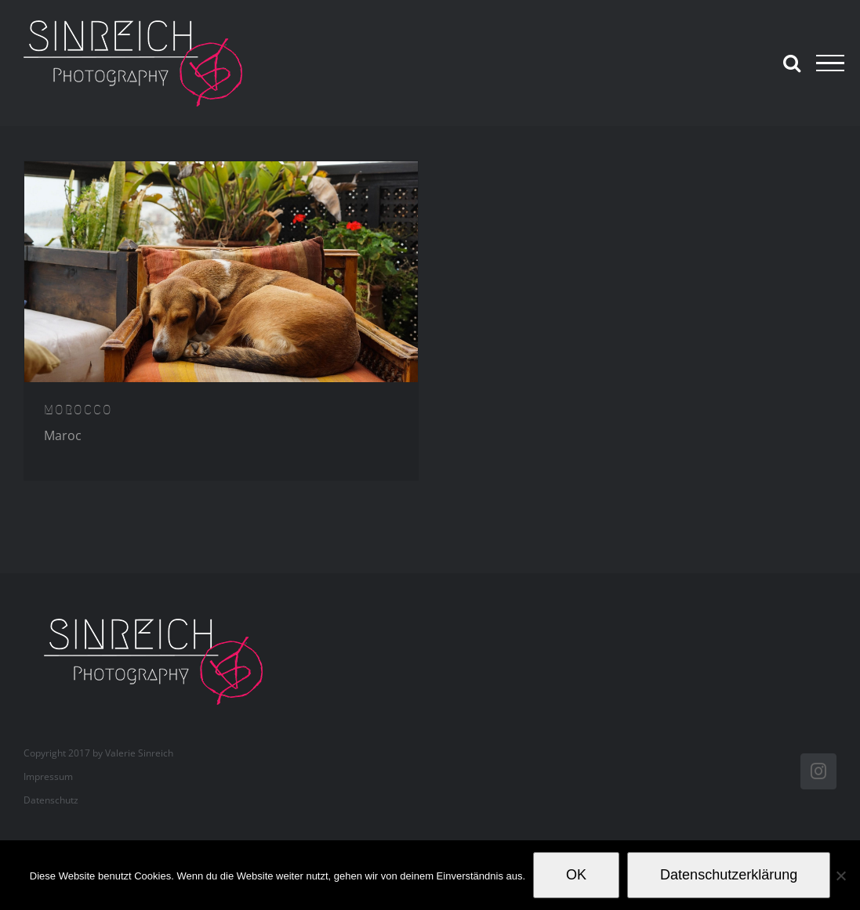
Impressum (48, 776)
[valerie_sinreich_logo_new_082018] (161, 620)
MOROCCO (78, 410)
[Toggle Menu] (830, 63)
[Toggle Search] (791, 62)
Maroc (63, 435)
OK (576, 875)
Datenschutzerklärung (728, 875)
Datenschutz (51, 800)
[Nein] (840, 875)
